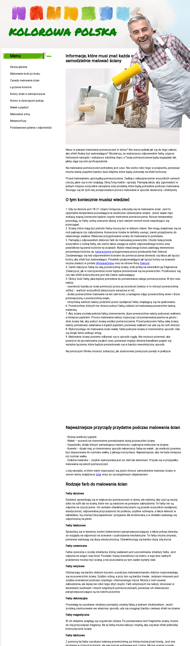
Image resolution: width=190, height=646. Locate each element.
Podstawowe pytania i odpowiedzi (31, 127)
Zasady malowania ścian (24, 80)
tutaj (98, 474)
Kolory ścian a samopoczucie (27, 94)
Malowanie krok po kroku (25, 73)
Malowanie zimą (20, 114)
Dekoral (144, 263)
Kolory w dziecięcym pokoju (27, 100)
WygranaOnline (105, 263)
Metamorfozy (18, 121)
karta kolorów (103, 251)
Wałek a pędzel (19, 107)
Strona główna (18, 67)
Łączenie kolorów (21, 87)
